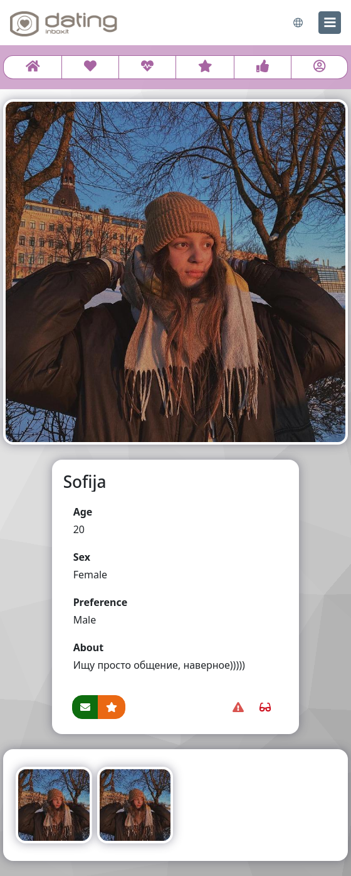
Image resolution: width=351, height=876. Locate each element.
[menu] (329, 22)
